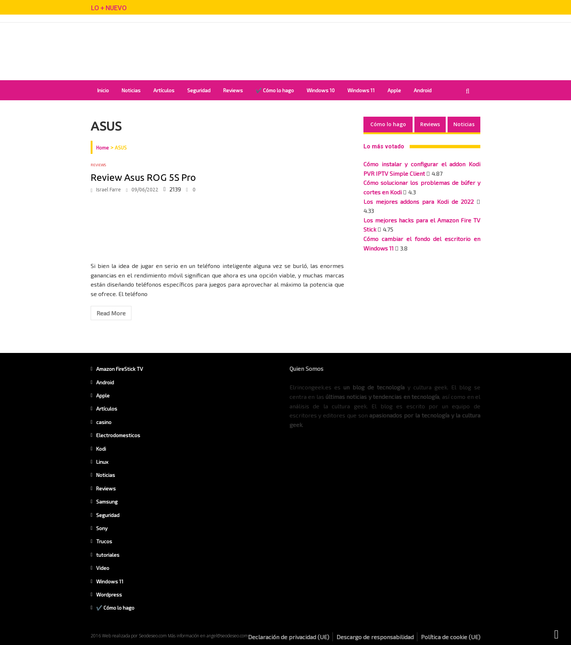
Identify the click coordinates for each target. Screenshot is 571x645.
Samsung (107, 501)
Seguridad (198, 90)
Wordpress (109, 594)
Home (102, 148)
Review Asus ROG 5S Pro (143, 177)
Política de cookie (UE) (450, 636)
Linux (102, 462)
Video (102, 568)
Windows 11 (361, 90)
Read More (111, 313)
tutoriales (107, 555)
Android (423, 90)
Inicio (103, 90)
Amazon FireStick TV (119, 369)
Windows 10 (321, 90)
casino (103, 422)
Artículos (163, 90)
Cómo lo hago (388, 124)
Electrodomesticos (118, 435)
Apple (394, 90)
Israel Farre (108, 190)
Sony (101, 528)
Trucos (104, 541)
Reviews (233, 90)
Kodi (101, 449)
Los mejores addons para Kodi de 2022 (418, 201)
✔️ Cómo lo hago (275, 90)
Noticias (131, 90)
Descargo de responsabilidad (375, 636)
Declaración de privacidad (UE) (288, 636)
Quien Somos (306, 368)
